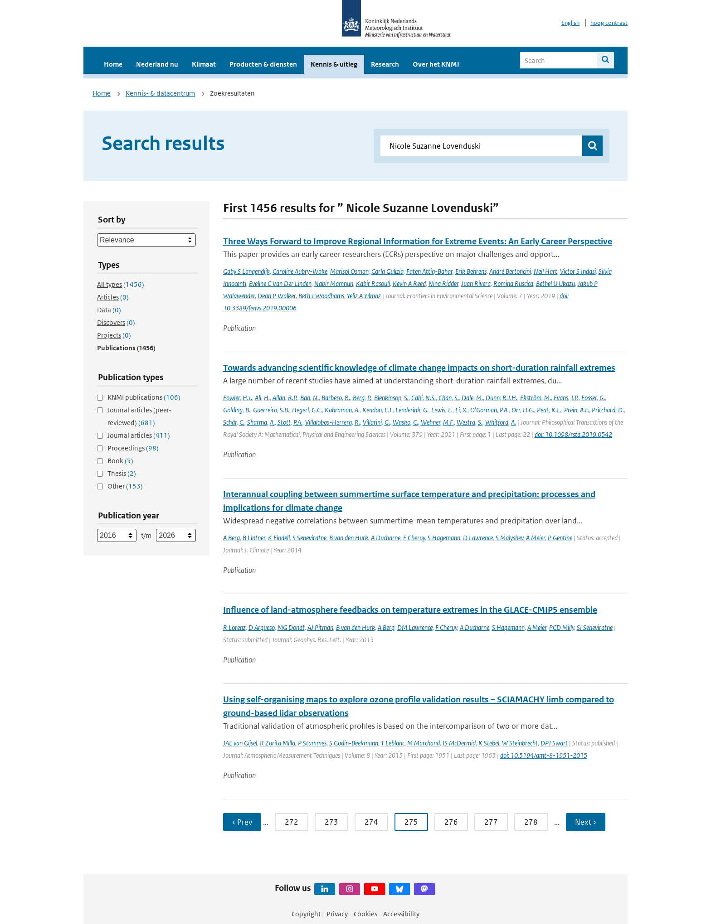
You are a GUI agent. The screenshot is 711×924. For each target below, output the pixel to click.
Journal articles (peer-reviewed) (139, 416)
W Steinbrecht (520, 743)
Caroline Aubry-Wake (300, 271)
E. (450, 410)
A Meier (535, 537)
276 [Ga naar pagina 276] (451, 822)
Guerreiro (265, 410)
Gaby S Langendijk (246, 271)
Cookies (365, 913)
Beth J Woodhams (321, 295)
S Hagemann (444, 537)
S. (406, 397)
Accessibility (401, 913)
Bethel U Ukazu (555, 283)
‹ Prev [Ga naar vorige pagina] (242, 822)
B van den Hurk (348, 537)
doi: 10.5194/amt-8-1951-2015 (543, 755)
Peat (543, 410)
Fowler (231, 397)
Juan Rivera (476, 283)
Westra (466, 422)
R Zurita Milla (277, 743)
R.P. (292, 397)
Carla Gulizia (387, 271)
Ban (305, 397)
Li (457, 410)
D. (621, 410)
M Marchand (423, 743)
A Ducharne (385, 537)
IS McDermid (459, 743)
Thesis (121, 473)
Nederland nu (157, 64)
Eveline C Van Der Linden (280, 283)
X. (465, 410)
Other (125, 486)
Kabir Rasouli (373, 283)
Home (113, 64)
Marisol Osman (349, 271)
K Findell (279, 537)
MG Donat (291, 627)
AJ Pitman (320, 627)
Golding (233, 410)
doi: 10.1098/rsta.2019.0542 (573, 434)
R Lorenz (234, 627)
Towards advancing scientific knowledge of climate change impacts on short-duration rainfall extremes (419, 368)
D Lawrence (478, 537)
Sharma (257, 422)
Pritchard (603, 410)
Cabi (417, 397)
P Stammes (312, 743)
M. (479, 397)
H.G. (528, 410)
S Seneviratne (309, 537)
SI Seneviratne (595, 627)
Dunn (493, 397)
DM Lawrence (415, 627)
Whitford (496, 422)
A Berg (231, 537)
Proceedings (133, 448)
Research (385, 64)
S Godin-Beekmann (353, 743)
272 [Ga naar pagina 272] (291, 822)
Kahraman (338, 410)
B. (247, 410)
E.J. (389, 410)
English (570, 23)
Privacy (337, 913)
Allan (279, 397)
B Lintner (254, 537)
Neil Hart (545, 271)
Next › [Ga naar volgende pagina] (585, 822)
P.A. (504, 410)
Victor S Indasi (578, 271)
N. (316, 397)
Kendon (372, 410)
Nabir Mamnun (333, 283)
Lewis (438, 410)
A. (357, 410)
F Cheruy (414, 537)
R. (347, 397)
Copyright (306, 913)
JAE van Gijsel (240, 743)
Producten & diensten (263, 64)
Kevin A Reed (409, 283)
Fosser (589, 397)
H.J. (247, 397)
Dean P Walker (277, 295)
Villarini (372, 422)
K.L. (556, 410)
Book (120, 460)
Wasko (401, 422)
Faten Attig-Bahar (429, 271)
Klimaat (204, 64)
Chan (445, 397)
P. (369, 397)
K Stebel (488, 743)
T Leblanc (392, 743)
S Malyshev (509, 537)
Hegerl (300, 410)
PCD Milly (561, 627)
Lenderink (407, 410)
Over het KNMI (436, 64)
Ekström (530, 397)
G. (602, 397)
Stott (284, 422)
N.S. (430, 397)
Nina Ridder (443, 283)
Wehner (430, 422)
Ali (258, 397)
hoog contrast (609, 23)
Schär (230, 422)
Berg (359, 397)
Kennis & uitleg (334, 64)
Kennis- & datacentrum (160, 93)
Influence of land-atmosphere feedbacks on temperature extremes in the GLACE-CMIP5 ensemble (410, 610)
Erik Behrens (471, 271)
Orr (515, 410)
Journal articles (138, 435)
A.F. (584, 410)
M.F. (448, 422)
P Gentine (560, 537)
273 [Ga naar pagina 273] (331, 822)
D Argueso (261, 627)
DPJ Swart (554, 743)
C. (241, 422)
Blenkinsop (387, 397)
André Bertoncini (510, 271)
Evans (561, 397)
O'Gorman (483, 410)
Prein (570, 410)
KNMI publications (143, 397)
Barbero (331, 397)
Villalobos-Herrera (328, 422)
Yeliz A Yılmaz (364, 295)
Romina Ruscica (513, 283)
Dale (467, 397)
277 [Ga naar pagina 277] (491, 822)
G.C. (317, 410)
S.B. (284, 410)
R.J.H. (509, 397)
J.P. (575, 397)
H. (267, 397)
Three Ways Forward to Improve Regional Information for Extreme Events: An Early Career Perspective (417, 241)
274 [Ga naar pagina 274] (371, 822)
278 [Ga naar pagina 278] (531, 822)
